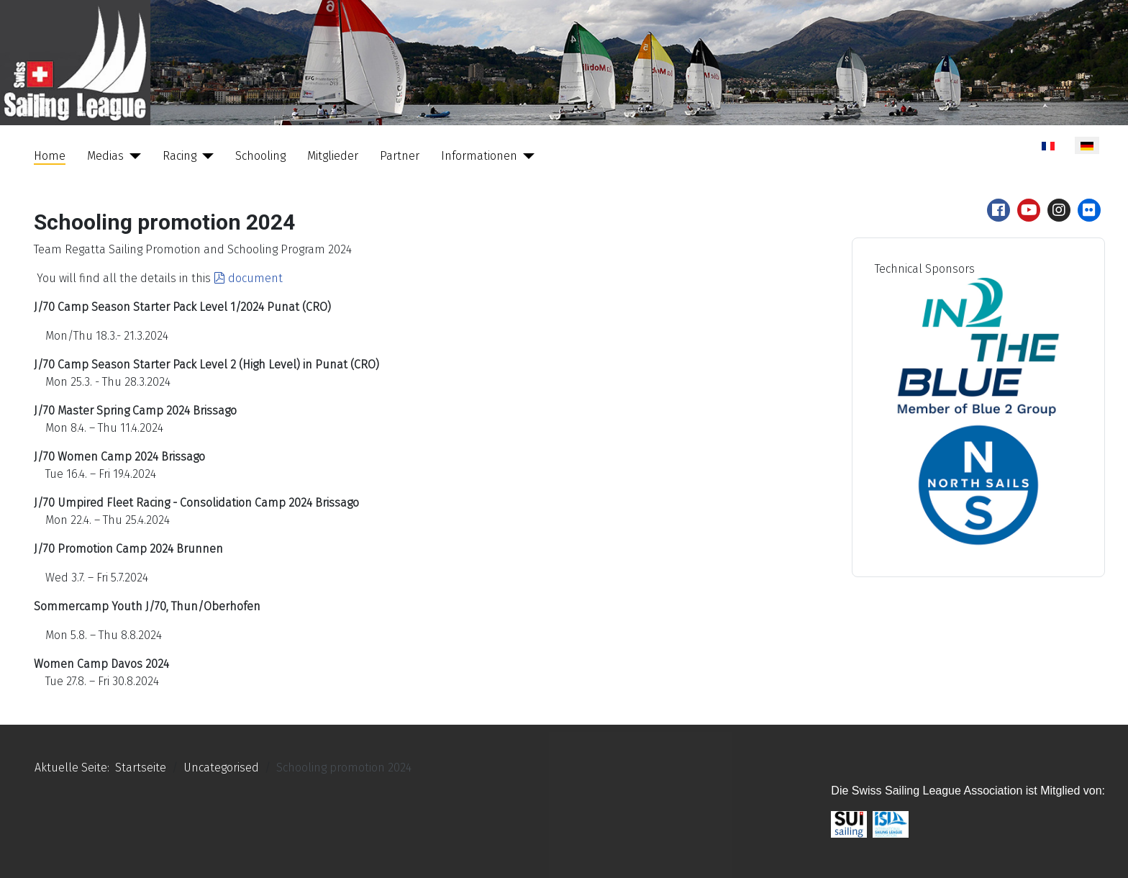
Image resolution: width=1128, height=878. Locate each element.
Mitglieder (332, 156)
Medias (105, 156)
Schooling (260, 156)
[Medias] (132, 156)
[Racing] (205, 156)
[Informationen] (526, 156)
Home (49, 156)
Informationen (479, 156)
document (248, 278)
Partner (399, 156)
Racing (179, 156)
